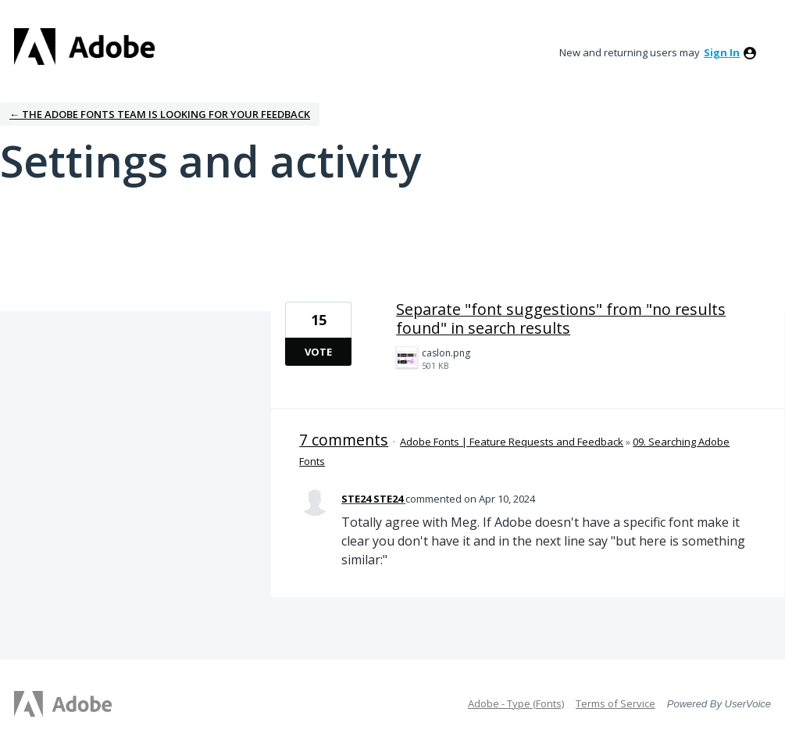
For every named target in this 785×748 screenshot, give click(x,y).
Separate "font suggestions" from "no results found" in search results (561, 318)
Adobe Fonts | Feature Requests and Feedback (511, 442)
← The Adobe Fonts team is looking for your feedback (159, 114)
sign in (722, 52)
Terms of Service (615, 703)
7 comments (343, 439)
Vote (318, 352)
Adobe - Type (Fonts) (516, 703)
